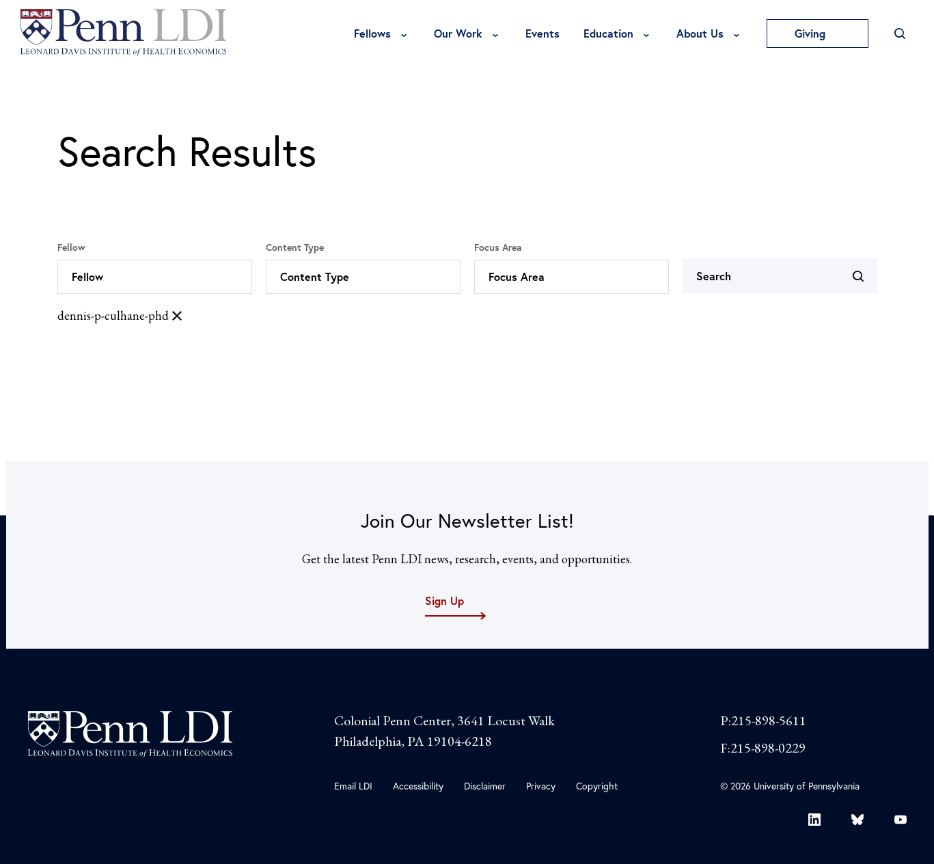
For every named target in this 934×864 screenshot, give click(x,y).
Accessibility (418, 785)
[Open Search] (900, 34)
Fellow (71, 247)
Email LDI (353, 785)
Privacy (540, 785)
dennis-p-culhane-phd (121, 316)
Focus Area (498, 247)
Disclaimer (485, 785)
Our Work (458, 33)
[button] (154, 277)
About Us (700, 33)
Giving (817, 33)
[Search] (780, 276)
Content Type (295, 247)
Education (608, 33)
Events (542, 33)
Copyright (597, 785)
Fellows (372, 33)
